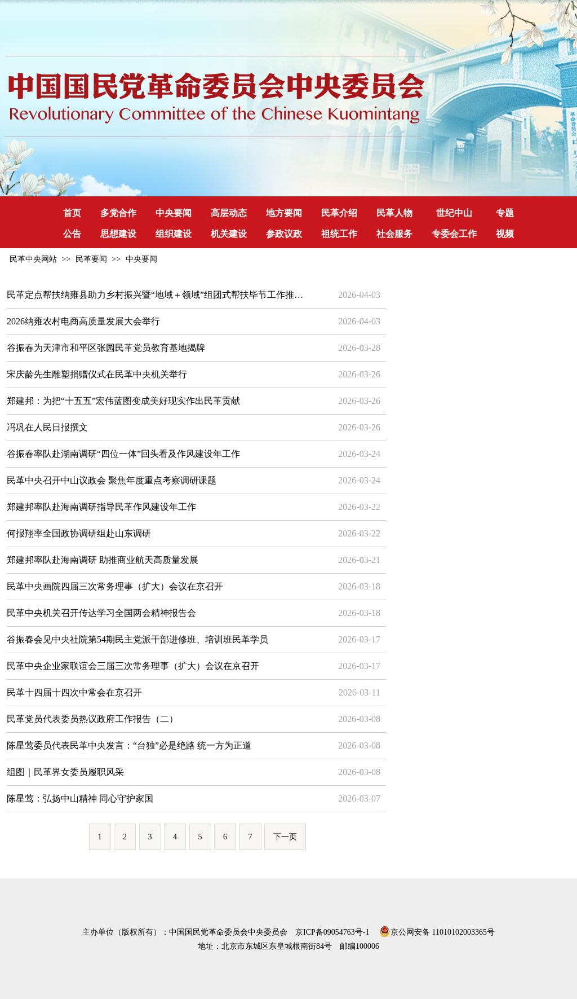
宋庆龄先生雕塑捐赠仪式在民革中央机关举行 (97, 374)
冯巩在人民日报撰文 (47, 427)
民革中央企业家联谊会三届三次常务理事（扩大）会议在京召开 (133, 666)
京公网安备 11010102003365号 (437, 930)
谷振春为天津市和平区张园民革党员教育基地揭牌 (106, 348)
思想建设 (118, 234)
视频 (505, 234)
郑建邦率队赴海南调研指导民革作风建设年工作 (101, 507)
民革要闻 (91, 259)
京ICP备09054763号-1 (332, 932)
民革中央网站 (33, 259)
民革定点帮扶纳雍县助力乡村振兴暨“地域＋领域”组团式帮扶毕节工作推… (155, 295)
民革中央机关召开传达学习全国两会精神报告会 (101, 613)
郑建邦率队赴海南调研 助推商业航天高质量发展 (102, 560)
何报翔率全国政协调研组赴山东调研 (79, 533)
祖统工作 (339, 234)
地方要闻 (284, 213)
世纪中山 (454, 213)
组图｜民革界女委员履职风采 (65, 772)
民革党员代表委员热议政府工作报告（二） (92, 719)
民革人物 (394, 213)
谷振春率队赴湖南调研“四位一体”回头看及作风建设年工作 (123, 454)
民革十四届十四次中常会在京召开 (74, 692)
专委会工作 (454, 234)
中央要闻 (174, 213)
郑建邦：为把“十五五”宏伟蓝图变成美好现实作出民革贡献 (123, 401)
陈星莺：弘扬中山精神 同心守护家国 (80, 798)
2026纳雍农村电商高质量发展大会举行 (83, 321)
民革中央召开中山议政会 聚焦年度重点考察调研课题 (111, 480)
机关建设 (229, 234)
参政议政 (284, 234)
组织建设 (174, 234)
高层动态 (229, 213)
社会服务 (394, 234)
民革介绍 (339, 213)
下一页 (285, 837)
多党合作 (118, 213)
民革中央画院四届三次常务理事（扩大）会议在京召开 (115, 586)
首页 (72, 213)
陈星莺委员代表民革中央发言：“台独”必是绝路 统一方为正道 (129, 745)
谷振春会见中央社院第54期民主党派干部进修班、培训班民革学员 (137, 639)
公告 (72, 234)
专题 (505, 213)
